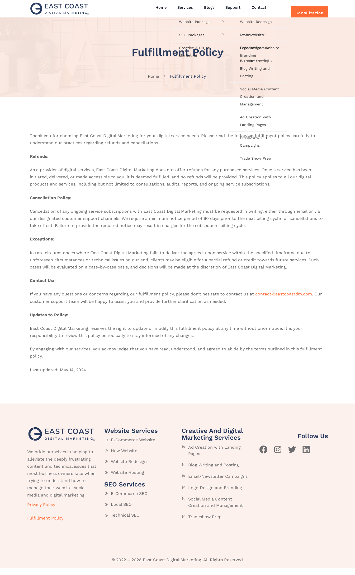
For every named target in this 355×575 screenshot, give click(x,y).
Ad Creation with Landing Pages (214, 457)
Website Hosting (127, 478)
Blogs (206, 11)
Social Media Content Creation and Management (215, 509)
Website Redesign (129, 468)
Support (227, 11)
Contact (250, 11)
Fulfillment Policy (45, 524)
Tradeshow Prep (204, 523)
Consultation (302, 12)
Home (163, 11)
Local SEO (121, 510)
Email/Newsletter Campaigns (218, 483)
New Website (124, 457)
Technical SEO (125, 521)
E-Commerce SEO (129, 500)
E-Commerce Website (133, 446)
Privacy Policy (41, 511)
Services (185, 11)
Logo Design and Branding (215, 494)
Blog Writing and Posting (213, 471)
